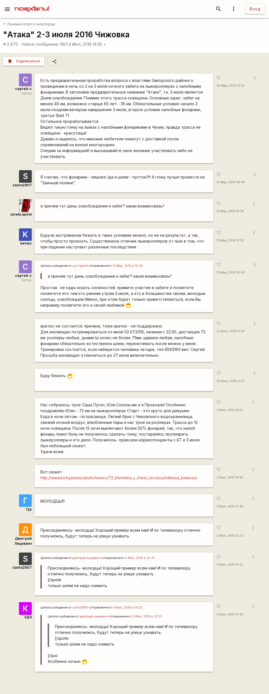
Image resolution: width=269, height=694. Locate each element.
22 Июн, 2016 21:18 (230, 331)
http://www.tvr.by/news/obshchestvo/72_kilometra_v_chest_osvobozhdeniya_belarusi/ (118, 477)
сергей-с (23, 89)
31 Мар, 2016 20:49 (230, 272)
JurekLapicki (21, 214)
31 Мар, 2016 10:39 (230, 211)
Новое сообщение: (40, 44)
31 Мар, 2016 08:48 (230, 182)
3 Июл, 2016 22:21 (229, 535)
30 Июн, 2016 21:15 (230, 381)
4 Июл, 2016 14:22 (229, 564)
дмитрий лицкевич (86, 558)
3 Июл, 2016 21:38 (229, 506)
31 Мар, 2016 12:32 (230, 240)
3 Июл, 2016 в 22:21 (139, 558)
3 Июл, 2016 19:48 (229, 477)
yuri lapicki (80, 266)
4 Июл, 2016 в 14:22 (127, 607)
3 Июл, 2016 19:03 (229, 410)
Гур (29, 509)
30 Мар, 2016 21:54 (230, 85)
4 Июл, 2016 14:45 (87, 44)
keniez (26, 243)
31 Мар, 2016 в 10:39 (127, 266)
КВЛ (64, 44)
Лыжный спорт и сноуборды (29, 24)
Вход (255, 8)
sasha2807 (22, 185)
